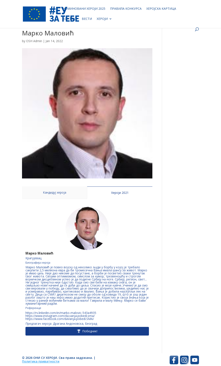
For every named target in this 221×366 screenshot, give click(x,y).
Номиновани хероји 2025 (84, 9)
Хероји (102, 19)
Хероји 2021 (120, 193)
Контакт (70, 19)
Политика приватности (40, 361)
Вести (87, 19)
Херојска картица (161, 9)
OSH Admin (34, 41)
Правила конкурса (126, 9)
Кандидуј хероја (54, 192)
